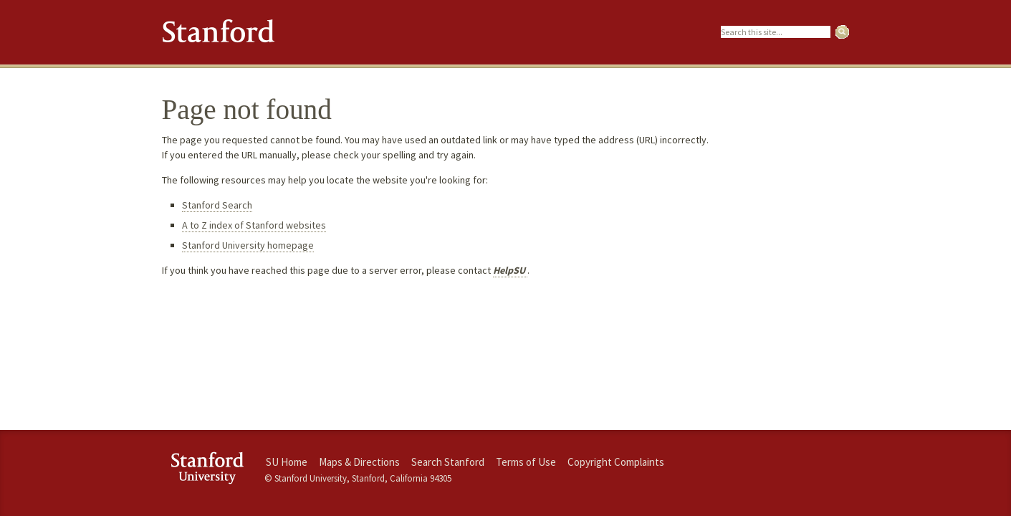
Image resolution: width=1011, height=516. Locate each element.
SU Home (286, 462)
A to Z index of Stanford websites (254, 225)
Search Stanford (447, 462)
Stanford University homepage (248, 245)
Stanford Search (217, 205)
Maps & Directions (359, 462)
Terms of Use (526, 462)
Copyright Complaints (615, 462)
